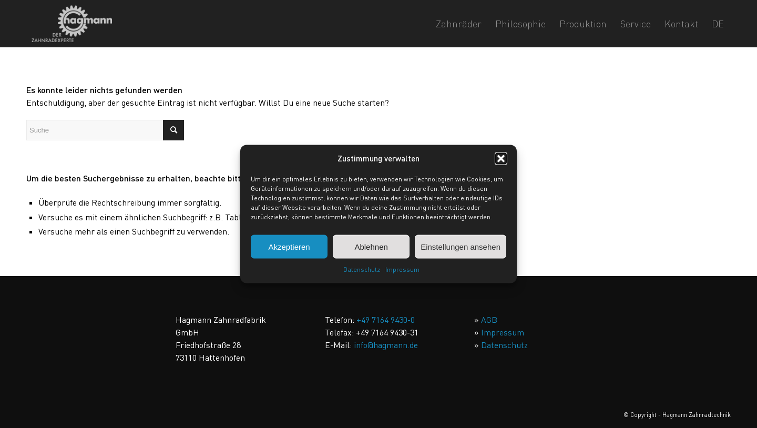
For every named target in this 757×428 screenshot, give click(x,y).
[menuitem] (458, 23)
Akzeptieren (289, 246)
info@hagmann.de (386, 345)
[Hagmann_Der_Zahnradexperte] (71, 23)
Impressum (402, 269)
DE (718, 23)
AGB (489, 319)
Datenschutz (361, 269)
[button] (501, 158)
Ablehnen (370, 246)
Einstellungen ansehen (460, 246)
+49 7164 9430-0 (385, 319)
